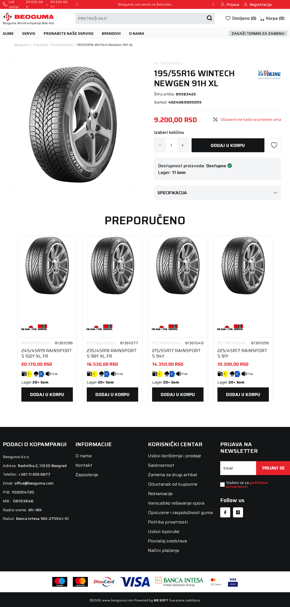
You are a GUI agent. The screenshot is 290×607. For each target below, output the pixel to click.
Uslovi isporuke (163, 531)
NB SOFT (161, 600)
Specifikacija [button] (217, 192)
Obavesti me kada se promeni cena (251, 119)
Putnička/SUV (168, 63)
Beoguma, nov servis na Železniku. (145, 4)
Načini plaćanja (163, 550)
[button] (271, 18)
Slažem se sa (247, 484)
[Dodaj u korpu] (228, 145)
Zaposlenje (86, 474)
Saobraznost (161, 465)
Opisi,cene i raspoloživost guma (180, 512)
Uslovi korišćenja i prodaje (174, 455)
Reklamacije (160, 493)
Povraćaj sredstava (167, 540)
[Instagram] (238, 512)
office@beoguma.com (34, 483)
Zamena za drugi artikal (172, 474)
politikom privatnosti (247, 485)
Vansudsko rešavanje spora (176, 503)
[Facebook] (225, 512)
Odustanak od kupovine (172, 484)
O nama (83, 455)
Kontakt (83, 465)
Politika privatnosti (168, 521)
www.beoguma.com (117, 600)
